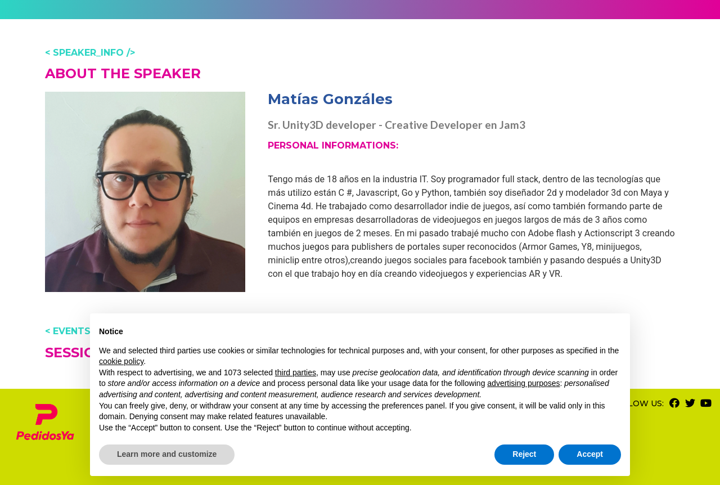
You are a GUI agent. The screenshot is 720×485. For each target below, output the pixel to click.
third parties (295, 372)
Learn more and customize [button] (167, 454)
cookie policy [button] (121, 361)
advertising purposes (523, 383)
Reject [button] (524, 454)
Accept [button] (590, 454)
